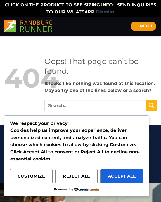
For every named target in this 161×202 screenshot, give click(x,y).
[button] (144, 26)
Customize (31, 176)
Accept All (122, 176)
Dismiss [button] (105, 12)
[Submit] (151, 105)
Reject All (76, 176)
